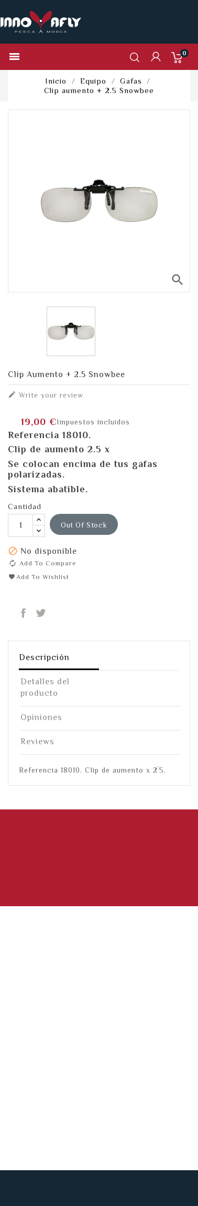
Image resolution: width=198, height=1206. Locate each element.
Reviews (37, 741)
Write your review (45, 394)
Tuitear (41, 613)
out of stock (84, 525)
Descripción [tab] (44, 657)
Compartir (23, 613)
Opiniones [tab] (41, 717)
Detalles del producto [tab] (45, 687)
